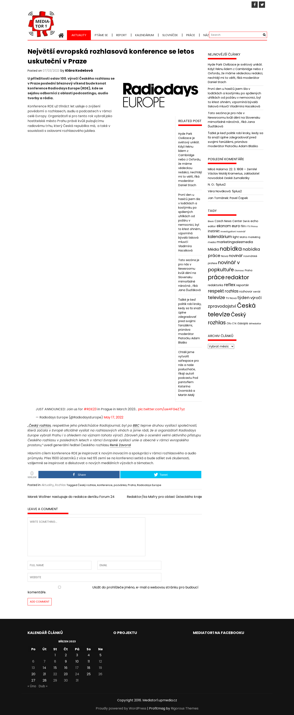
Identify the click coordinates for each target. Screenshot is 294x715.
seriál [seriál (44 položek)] (256, 291)
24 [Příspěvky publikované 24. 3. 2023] (77, 674)
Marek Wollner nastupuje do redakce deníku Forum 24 (71, 496)
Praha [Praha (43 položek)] (248, 270)
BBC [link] (136, 425)
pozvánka (120, 485)
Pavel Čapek (239, 198)
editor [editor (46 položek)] (212, 226)
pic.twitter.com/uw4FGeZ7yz (161, 409)
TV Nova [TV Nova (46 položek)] (231, 298)
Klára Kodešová (79, 70)
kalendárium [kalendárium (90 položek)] (220, 236)
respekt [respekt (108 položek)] (216, 291)
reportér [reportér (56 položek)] (242, 285)
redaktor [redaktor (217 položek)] (237, 277)
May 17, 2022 (113, 417)
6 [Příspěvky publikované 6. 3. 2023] (33, 661)
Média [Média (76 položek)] (213, 249)
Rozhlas (60, 485)
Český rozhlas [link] (40, 425)
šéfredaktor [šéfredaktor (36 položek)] (255, 323)
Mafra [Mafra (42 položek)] (243, 237)
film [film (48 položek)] (243, 226)
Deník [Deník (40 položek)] (246, 221)
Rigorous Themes (184, 708)
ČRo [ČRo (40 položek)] (229, 323)
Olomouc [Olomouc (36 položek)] (239, 270)
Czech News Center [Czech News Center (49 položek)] (228, 221)
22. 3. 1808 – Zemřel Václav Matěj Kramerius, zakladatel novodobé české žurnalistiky (233, 173)
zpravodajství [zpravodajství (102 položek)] (222, 306)
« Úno (32, 686)
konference (104, 485)
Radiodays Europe (149, 485)
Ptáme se (101, 35)
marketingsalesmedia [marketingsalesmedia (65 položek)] (235, 242)
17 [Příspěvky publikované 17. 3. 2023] (77, 667)
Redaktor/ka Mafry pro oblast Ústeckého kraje (164, 496)
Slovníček (170, 35)
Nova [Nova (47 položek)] (224, 256)
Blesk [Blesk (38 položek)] (211, 221)
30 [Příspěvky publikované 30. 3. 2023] (66, 680)
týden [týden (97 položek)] (243, 297)
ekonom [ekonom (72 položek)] (224, 226)
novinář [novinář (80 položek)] (236, 255)
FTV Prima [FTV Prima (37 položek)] (252, 226)
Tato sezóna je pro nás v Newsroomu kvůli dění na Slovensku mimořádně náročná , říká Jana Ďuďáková (189, 275)
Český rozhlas (87, 485)
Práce (190, 35)
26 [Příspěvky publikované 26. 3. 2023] (100, 674)
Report (121, 35)
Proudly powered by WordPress (121, 708)
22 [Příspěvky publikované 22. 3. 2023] (55, 674)
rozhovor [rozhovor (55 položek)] (245, 291)
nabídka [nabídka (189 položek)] (231, 248)
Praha (132, 485)
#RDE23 (90, 409)
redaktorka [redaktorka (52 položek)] (215, 285)
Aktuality (78, 35)
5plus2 (221, 184)
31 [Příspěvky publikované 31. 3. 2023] (77, 680)
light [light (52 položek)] (236, 237)
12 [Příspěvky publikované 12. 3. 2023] (100, 661)
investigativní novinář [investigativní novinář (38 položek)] (232, 231)
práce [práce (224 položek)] (216, 277)
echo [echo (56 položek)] (254, 221)
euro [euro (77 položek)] (236, 225)
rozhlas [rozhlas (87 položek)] (231, 291)
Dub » (43, 686)
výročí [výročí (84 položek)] (256, 297)
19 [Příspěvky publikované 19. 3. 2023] (100, 667)
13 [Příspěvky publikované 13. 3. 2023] (33, 667)
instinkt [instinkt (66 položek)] (214, 231)
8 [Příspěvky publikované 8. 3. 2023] (55, 661)
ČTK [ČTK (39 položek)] (234, 323)
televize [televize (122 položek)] (216, 297)
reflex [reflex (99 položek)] (229, 285)
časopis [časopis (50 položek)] (242, 323)
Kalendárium (144, 35)
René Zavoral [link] (120, 445)
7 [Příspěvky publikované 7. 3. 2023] (44, 661)
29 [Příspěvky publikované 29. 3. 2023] (55, 680)
